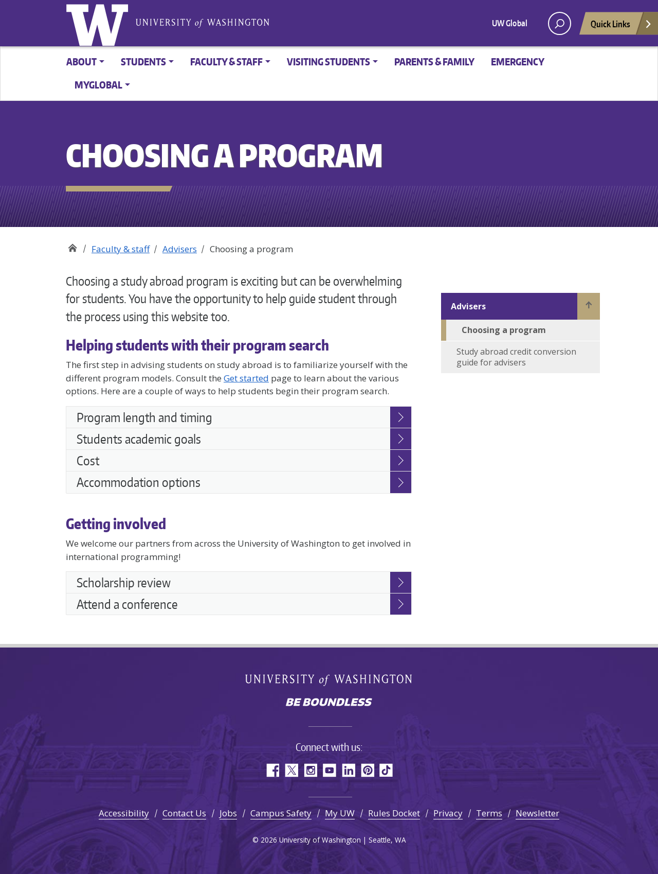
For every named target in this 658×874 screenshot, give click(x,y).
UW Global (509, 23)
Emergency (517, 61)
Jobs (228, 813)
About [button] (81, 61)
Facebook (272, 770)
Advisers (179, 249)
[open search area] (559, 23)
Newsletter (537, 813)
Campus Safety (281, 813)
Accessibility (124, 813)
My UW (340, 813)
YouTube (329, 770)
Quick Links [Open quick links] (621, 26)
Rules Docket (394, 813)
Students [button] (143, 61)
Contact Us (184, 813)
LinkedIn (348, 770)
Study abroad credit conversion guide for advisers (516, 357)
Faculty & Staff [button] (226, 61)
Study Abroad (72, 245)
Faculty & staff (121, 249)
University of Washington (99, 23)
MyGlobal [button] (98, 84)
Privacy (448, 813)
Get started (246, 378)
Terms (489, 813)
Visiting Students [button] (328, 61)
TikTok (386, 770)
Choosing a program (504, 330)
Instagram (310, 770)
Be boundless (329, 703)
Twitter (291, 770)
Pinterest (367, 770)
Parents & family (434, 61)
